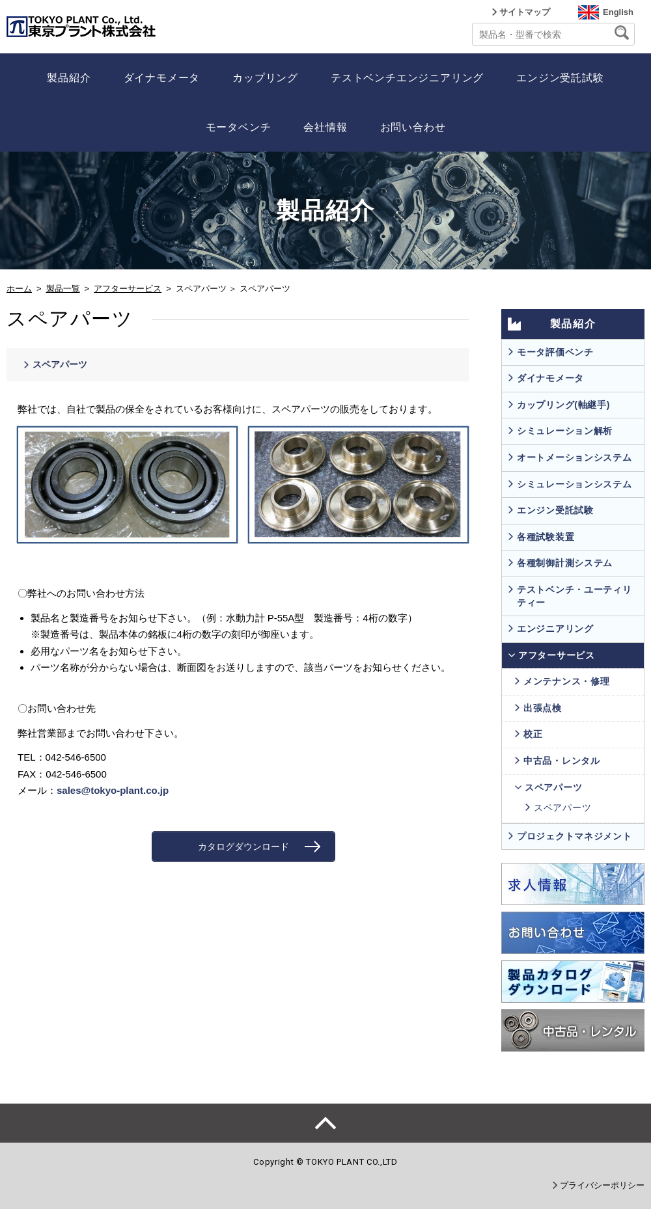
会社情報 (325, 127)
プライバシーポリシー (602, 1185)
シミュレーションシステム (574, 484)
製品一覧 (63, 288)
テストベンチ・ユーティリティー (574, 596)
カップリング (265, 77)
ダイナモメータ (162, 77)
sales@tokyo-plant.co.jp (113, 790)
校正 (532, 734)
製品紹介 (68, 77)
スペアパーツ (60, 364)
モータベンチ (238, 127)
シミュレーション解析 (565, 431)
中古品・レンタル (561, 760)
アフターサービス (127, 288)
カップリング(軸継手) (563, 405)
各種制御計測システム (565, 563)
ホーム (19, 288)
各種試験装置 (545, 537)
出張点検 (542, 708)
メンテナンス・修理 (566, 681)
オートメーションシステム (574, 457)
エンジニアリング (555, 628)
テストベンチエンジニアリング (407, 77)
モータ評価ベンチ (555, 352)
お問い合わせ (413, 127)
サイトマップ (524, 12)
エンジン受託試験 (559, 77)
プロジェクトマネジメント (574, 836)
